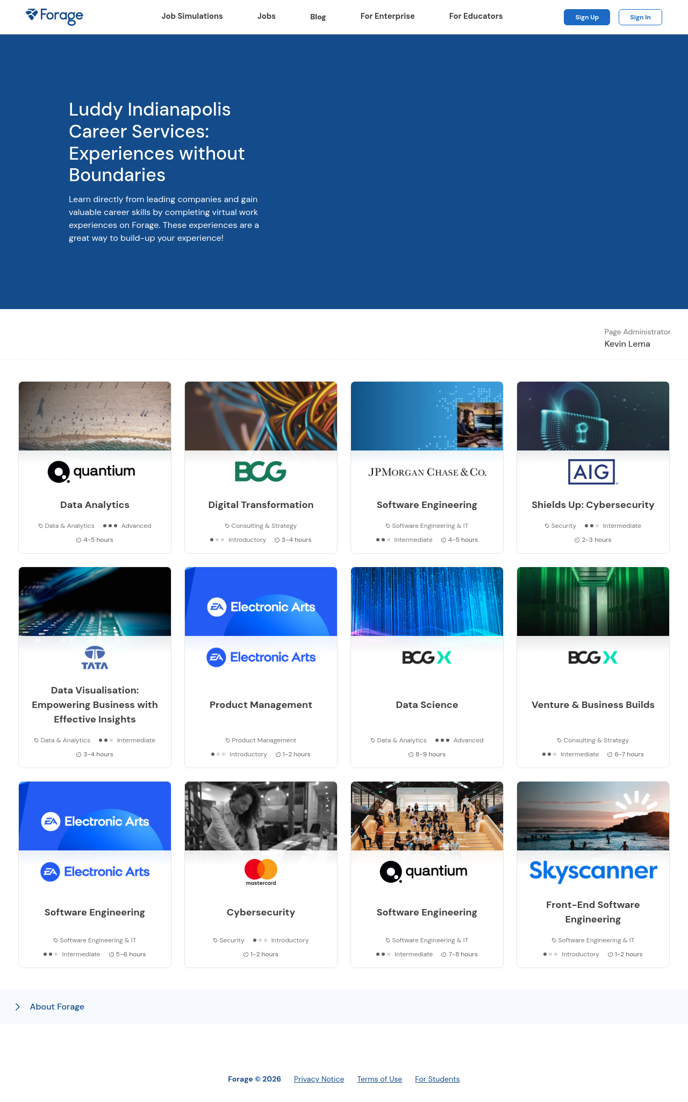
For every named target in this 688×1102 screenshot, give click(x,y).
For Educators (476, 16)
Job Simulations (192, 16)
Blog (322, 17)
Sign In (640, 17)
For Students (437, 1079)
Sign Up (587, 17)
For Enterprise (388, 16)
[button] (344, 1007)
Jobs (266, 16)
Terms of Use (379, 1079)
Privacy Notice (319, 1079)
